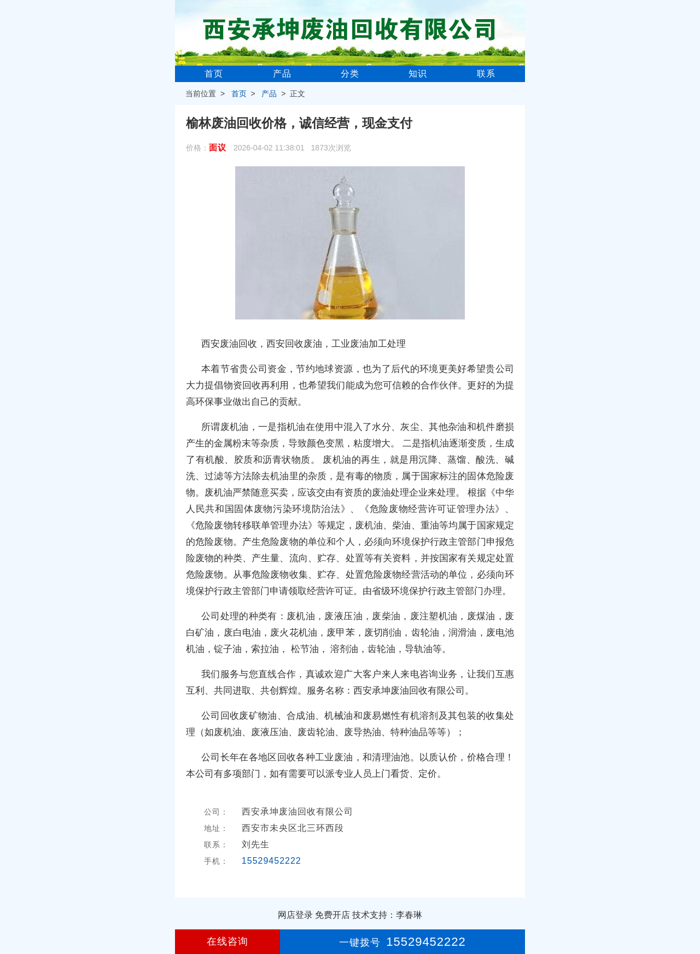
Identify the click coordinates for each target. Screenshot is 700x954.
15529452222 (271, 860)
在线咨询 (227, 941)
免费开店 (332, 915)
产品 (282, 73)
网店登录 (295, 915)
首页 (214, 73)
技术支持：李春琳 (387, 915)
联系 (486, 73)
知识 (418, 73)
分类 (350, 73)
